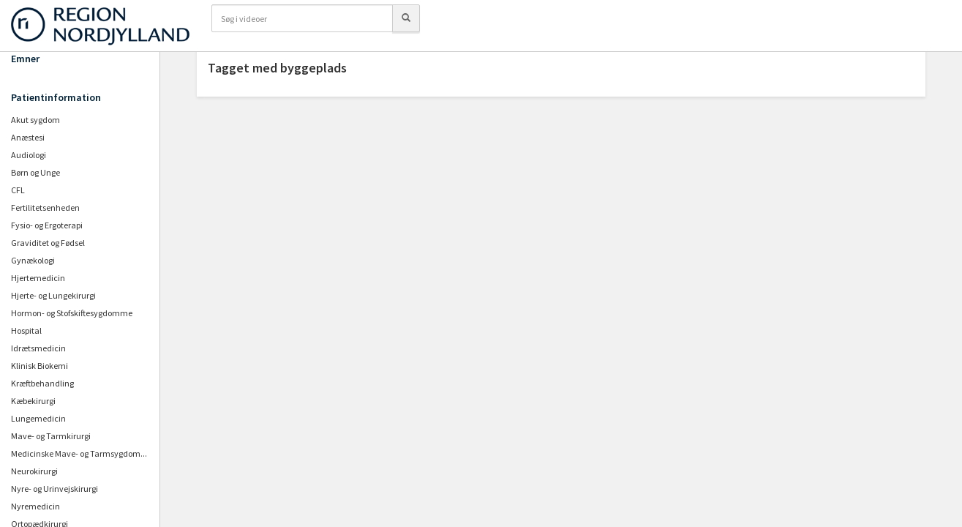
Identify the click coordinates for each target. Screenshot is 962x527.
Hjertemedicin (38, 277)
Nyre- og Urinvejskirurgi (54, 488)
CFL (18, 189)
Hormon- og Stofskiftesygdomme (71, 312)
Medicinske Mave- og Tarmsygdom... (79, 453)
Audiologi (28, 154)
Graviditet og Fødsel (48, 242)
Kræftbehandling (42, 383)
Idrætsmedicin (38, 348)
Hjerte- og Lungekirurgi (53, 295)
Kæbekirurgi (33, 400)
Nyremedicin (35, 506)
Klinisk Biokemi (39, 365)
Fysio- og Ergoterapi (47, 225)
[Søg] (406, 18)
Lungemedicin (38, 418)
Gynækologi (33, 260)
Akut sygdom (35, 119)
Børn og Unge (35, 172)
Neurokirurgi (34, 471)
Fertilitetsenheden (45, 207)
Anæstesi (28, 137)
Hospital (26, 330)
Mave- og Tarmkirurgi (51, 435)
